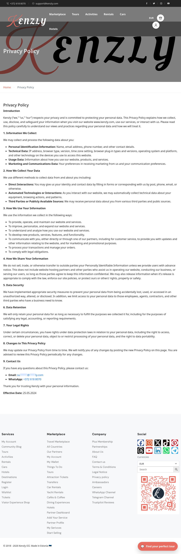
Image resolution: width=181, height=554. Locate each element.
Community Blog (11, 446)
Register (7, 482)
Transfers (52, 482)
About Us (97, 451)
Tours (75, 14)
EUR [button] (151, 17)
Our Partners (54, 451)
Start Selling (54, 533)
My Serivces (54, 527)
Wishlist (6, 492)
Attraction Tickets (57, 477)
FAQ (94, 457)
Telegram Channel (103, 497)
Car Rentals (54, 487)
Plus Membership (102, 441)
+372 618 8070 (16, 3)
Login (5, 487)
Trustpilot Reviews (103, 502)
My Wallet (53, 462)
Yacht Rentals (55, 492)
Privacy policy (100, 477)
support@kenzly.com (45, 3)
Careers (97, 487)
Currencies (143, 457)
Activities (91, 14)
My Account (9, 441)
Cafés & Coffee (56, 497)
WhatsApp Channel (103, 492)
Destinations (9, 477)
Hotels (53, 29)
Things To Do (54, 467)
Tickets (6, 497)
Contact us (98, 462)
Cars (123, 14)
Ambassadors (100, 482)
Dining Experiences (58, 502)
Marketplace (57, 14)
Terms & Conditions (104, 467)
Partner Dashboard (58, 512)
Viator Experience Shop (16, 502)
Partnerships (99, 446)
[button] (160, 18)
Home (7, 87)
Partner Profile (55, 522)
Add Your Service (57, 517)
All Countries (54, 446)
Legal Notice (99, 472)
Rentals (109, 14)
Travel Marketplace (58, 441)
